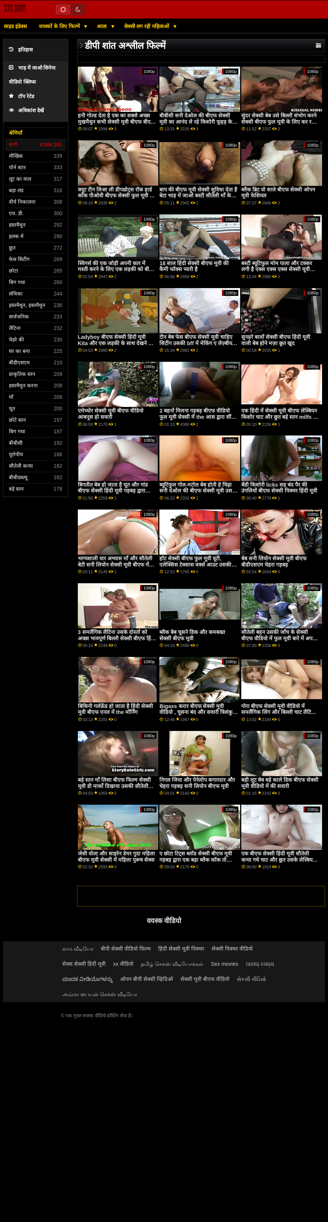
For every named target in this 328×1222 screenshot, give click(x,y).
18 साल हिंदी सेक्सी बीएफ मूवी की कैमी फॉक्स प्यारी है (194, 266)
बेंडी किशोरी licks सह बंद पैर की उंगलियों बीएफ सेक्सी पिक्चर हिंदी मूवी (279, 488)
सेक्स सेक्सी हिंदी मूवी (84, 964)
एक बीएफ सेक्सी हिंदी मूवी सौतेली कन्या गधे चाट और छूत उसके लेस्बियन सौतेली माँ (278, 860)
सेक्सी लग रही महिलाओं (147, 26)
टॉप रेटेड (21, 96)
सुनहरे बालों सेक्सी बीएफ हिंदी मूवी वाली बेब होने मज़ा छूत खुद (275, 340)
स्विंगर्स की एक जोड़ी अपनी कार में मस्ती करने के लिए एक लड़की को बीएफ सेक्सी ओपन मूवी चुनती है (117, 269)
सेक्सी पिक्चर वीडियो (232, 949)
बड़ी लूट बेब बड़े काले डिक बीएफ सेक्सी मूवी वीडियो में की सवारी (279, 783)
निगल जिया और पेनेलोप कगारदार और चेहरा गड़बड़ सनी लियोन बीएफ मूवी (197, 783)
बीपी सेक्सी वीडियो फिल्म (126, 949)
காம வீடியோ (77, 949)
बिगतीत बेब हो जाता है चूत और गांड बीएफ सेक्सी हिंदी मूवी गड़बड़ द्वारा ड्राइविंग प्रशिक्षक (113, 491)
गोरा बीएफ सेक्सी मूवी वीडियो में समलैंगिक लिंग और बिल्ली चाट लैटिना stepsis (278, 712)
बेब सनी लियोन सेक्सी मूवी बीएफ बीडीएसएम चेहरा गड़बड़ (274, 561)
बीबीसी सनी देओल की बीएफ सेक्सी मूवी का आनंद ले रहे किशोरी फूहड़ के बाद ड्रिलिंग (195, 122)
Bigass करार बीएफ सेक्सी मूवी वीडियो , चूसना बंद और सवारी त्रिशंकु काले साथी (195, 712)
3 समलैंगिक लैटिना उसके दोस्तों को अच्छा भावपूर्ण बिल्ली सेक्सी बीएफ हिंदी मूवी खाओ (116, 638)
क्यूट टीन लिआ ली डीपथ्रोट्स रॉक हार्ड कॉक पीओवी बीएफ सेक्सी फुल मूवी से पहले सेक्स (115, 196)
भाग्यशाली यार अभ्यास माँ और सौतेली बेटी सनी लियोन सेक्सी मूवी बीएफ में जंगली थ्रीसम (115, 564)
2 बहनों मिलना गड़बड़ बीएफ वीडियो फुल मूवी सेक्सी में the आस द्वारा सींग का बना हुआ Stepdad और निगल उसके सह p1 (196, 420)
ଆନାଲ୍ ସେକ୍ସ (260, 964)
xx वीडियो (123, 964)
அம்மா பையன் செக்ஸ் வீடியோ (99, 994)
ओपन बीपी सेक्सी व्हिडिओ (146, 979)
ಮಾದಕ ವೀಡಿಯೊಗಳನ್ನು (87, 979)
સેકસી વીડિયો (251, 979)
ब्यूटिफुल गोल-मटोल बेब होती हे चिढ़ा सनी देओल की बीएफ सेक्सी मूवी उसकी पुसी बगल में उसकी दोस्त (198, 491)
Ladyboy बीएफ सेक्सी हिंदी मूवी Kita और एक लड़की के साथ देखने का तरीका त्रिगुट (116, 343)
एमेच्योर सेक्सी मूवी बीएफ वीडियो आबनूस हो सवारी (110, 414)
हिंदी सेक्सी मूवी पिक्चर (181, 949)
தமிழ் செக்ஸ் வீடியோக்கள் (172, 964)
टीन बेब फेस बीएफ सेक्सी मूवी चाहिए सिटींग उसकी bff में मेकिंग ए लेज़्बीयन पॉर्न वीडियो (197, 343)
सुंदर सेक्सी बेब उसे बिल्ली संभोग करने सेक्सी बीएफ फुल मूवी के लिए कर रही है (279, 122)
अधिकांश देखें (26, 110)
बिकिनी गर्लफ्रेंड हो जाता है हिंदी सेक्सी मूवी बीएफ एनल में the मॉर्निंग (115, 709)
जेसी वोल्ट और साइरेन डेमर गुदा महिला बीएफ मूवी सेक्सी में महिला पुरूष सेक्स (116, 857)
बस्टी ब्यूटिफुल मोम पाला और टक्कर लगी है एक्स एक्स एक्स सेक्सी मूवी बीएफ (276, 269)
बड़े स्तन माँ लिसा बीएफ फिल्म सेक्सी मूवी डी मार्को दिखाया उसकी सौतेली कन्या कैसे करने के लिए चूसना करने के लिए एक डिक (115, 789)
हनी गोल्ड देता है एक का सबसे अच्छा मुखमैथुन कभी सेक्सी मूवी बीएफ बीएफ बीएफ (116, 122)
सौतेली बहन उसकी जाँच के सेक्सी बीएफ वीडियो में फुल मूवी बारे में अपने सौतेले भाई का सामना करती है (278, 638)
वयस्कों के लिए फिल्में (60, 26)
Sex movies (224, 964)
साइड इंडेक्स (15, 26)
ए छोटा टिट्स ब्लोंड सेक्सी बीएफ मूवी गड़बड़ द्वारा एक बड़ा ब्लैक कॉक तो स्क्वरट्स (195, 860)
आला (102, 26)
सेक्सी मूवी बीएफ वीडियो (204, 979)
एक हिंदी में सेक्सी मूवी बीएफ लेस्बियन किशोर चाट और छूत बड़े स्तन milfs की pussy (279, 417)
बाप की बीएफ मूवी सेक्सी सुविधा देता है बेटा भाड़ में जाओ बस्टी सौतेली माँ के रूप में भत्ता (198, 196)
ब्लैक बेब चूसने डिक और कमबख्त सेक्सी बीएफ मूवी (192, 635)
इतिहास (21, 50)
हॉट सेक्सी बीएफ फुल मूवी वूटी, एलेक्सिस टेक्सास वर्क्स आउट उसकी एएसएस (195, 564)
